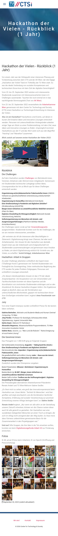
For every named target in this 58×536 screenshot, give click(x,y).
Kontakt (28, 520)
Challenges (29, 178)
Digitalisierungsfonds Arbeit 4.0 (29, 428)
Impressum (40, 520)
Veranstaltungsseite (39, 227)
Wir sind (16, 520)
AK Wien (37, 100)
